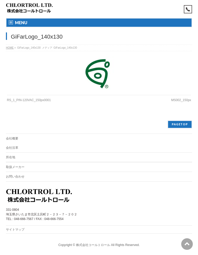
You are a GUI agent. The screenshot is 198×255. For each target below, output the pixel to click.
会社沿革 (12, 148)
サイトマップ (15, 229)
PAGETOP (180, 124)
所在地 (10, 157)
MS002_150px (181, 100)
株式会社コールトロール (93, 245)
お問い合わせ (15, 176)
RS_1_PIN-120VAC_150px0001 (29, 100)
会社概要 (12, 138)
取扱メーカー (15, 167)
